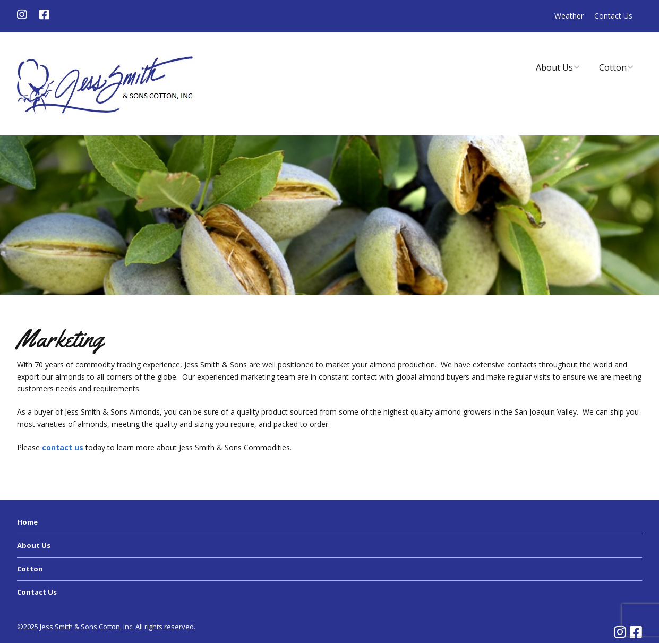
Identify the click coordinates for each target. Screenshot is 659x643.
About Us (554, 67)
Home (27, 522)
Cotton (613, 67)
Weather (569, 16)
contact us (62, 447)
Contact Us (613, 16)
